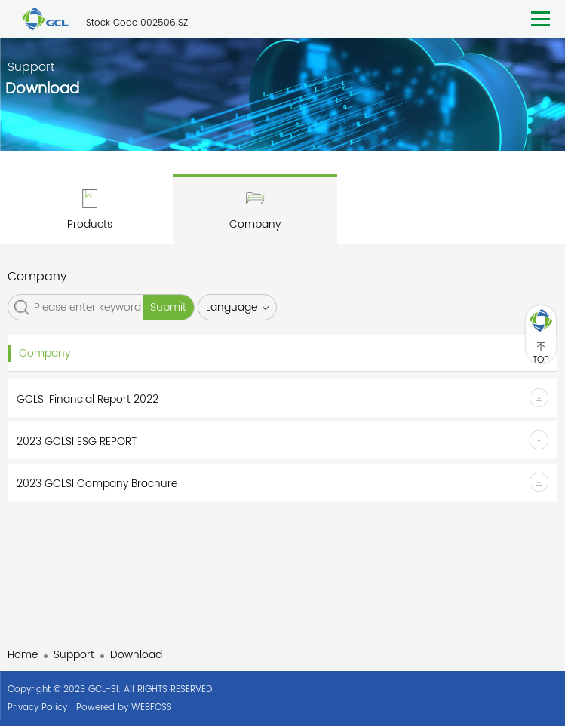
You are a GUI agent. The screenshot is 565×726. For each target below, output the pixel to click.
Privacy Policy (37, 707)
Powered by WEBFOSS (124, 707)
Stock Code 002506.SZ (137, 23)
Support (74, 654)
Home (23, 654)
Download (136, 654)
